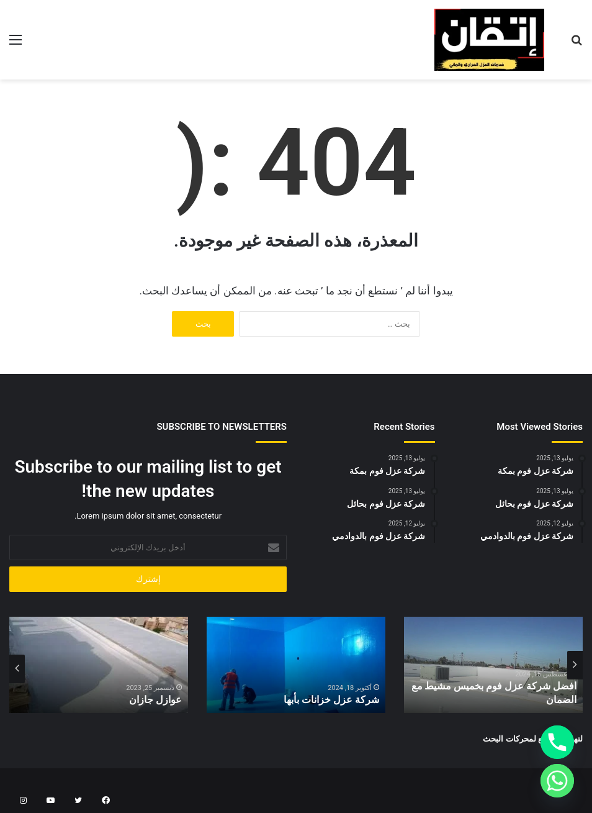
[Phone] (557, 742)
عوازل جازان (159, 701)
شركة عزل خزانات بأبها (337, 701)
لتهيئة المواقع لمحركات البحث (533, 738)
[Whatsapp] (557, 780)
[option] (493, 665)
